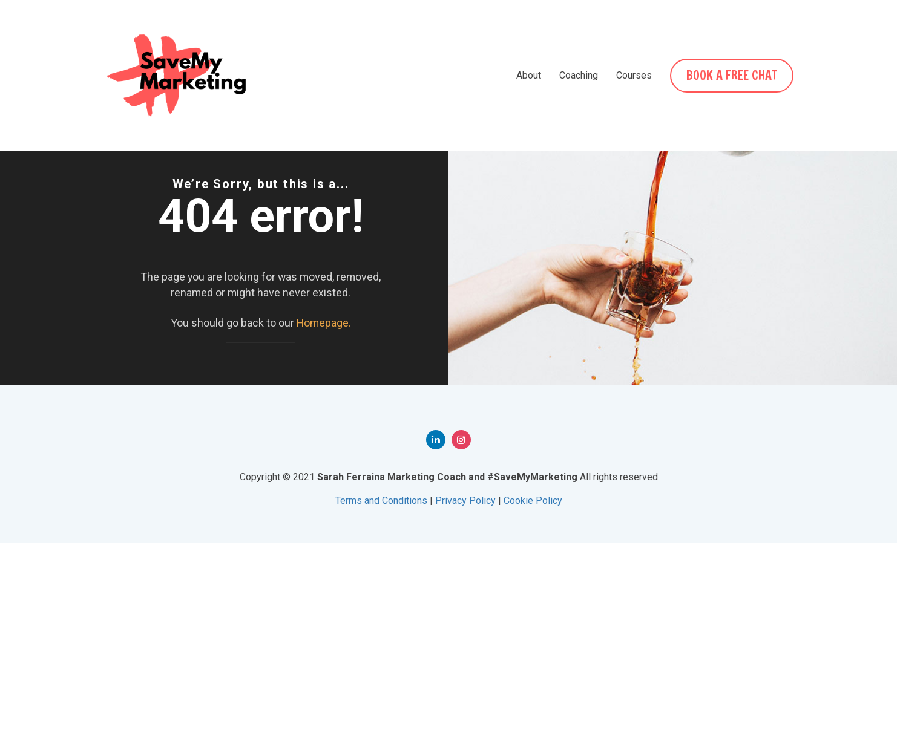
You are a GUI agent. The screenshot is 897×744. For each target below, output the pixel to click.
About (531, 75)
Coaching (581, 75)
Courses (636, 75)
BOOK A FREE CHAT (733, 75)
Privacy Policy (465, 702)
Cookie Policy (533, 702)
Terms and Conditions (381, 702)
